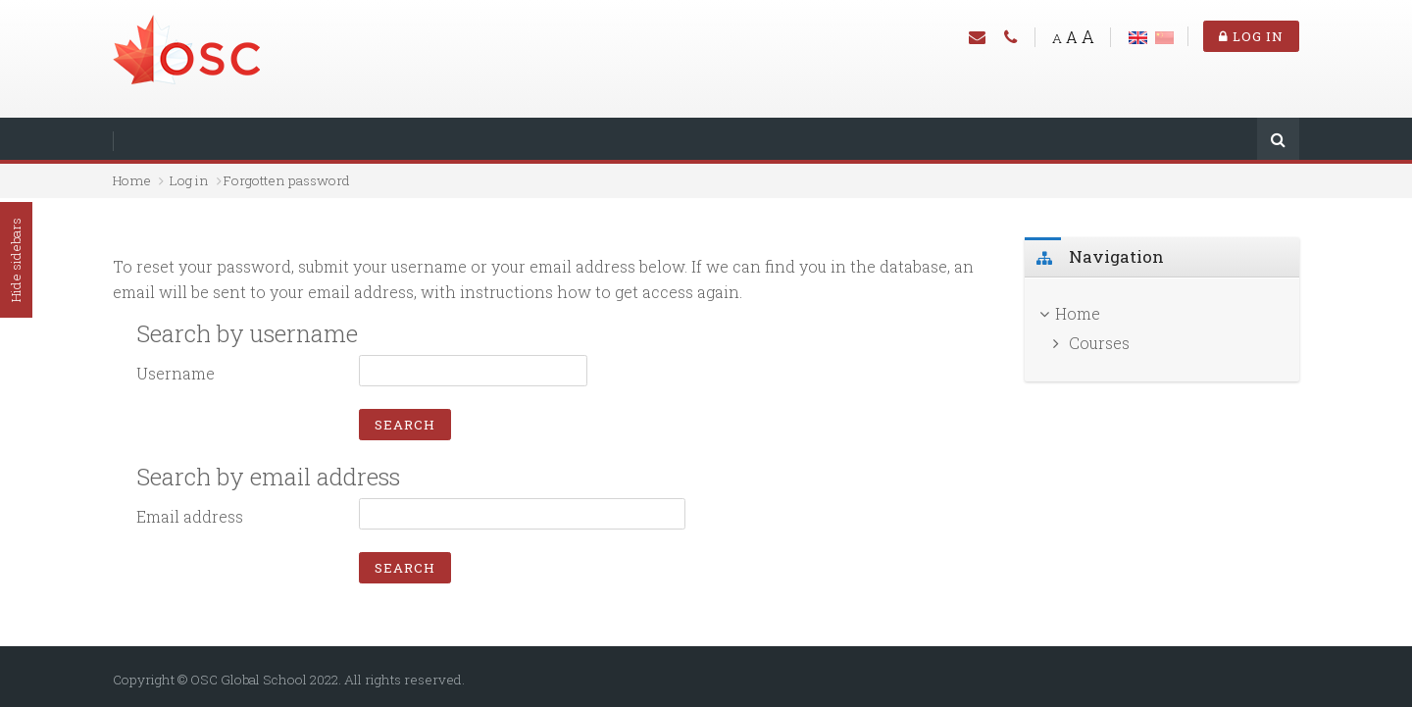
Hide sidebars (16, 260)
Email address (189, 516)
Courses (1099, 342)
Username (175, 373)
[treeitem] (1162, 314)
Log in (1251, 36)
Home (132, 180)
